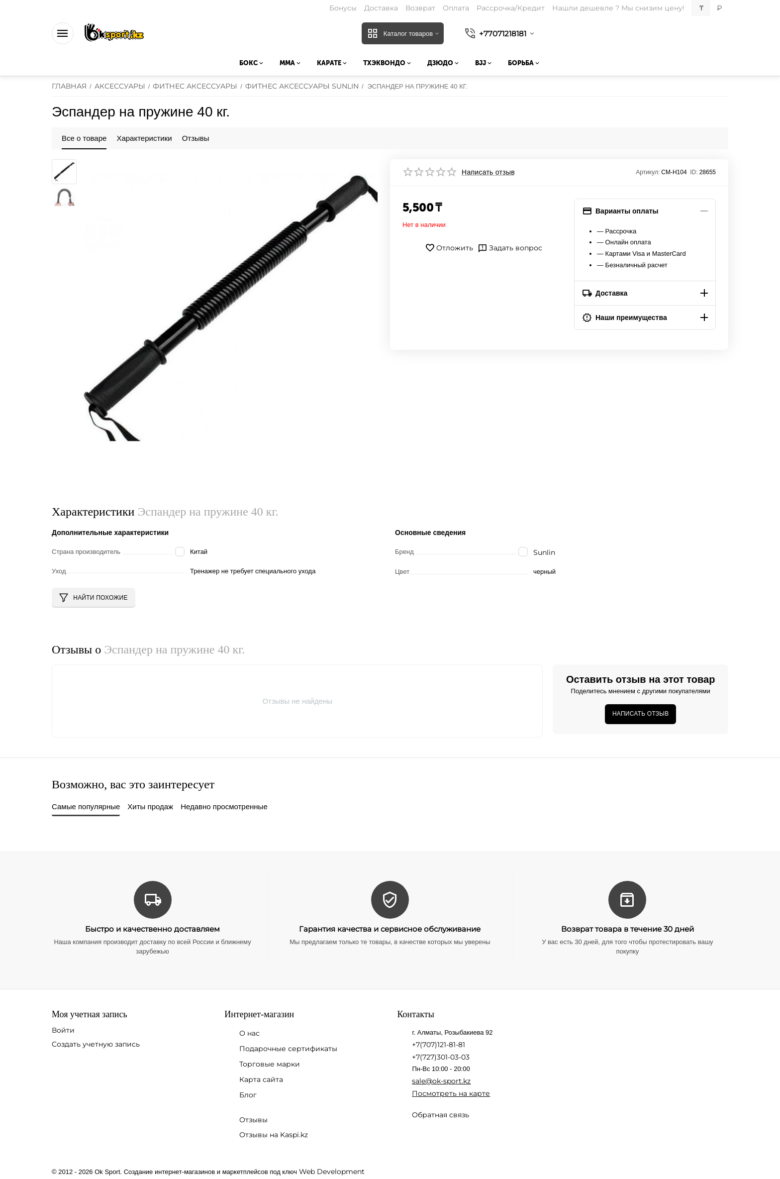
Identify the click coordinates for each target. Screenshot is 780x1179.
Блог (248, 1094)
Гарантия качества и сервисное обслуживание (390, 929)
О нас (249, 1033)
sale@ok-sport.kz (441, 1080)
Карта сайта (261, 1079)
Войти (63, 1030)
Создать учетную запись (96, 1044)
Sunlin (544, 552)
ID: (693, 172)
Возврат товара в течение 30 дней (627, 929)
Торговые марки (269, 1064)
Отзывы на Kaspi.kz (273, 1134)
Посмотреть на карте (451, 1093)
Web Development (332, 1171)
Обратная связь (440, 1114)
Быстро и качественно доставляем (152, 929)
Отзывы (253, 1119)
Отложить (449, 248)
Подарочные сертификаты (288, 1048)
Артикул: (648, 172)
